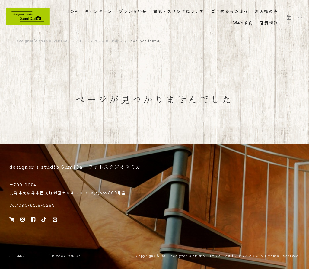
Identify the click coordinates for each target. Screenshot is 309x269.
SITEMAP (18, 256)
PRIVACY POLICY (65, 256)
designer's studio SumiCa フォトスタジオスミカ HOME (69, 40)
